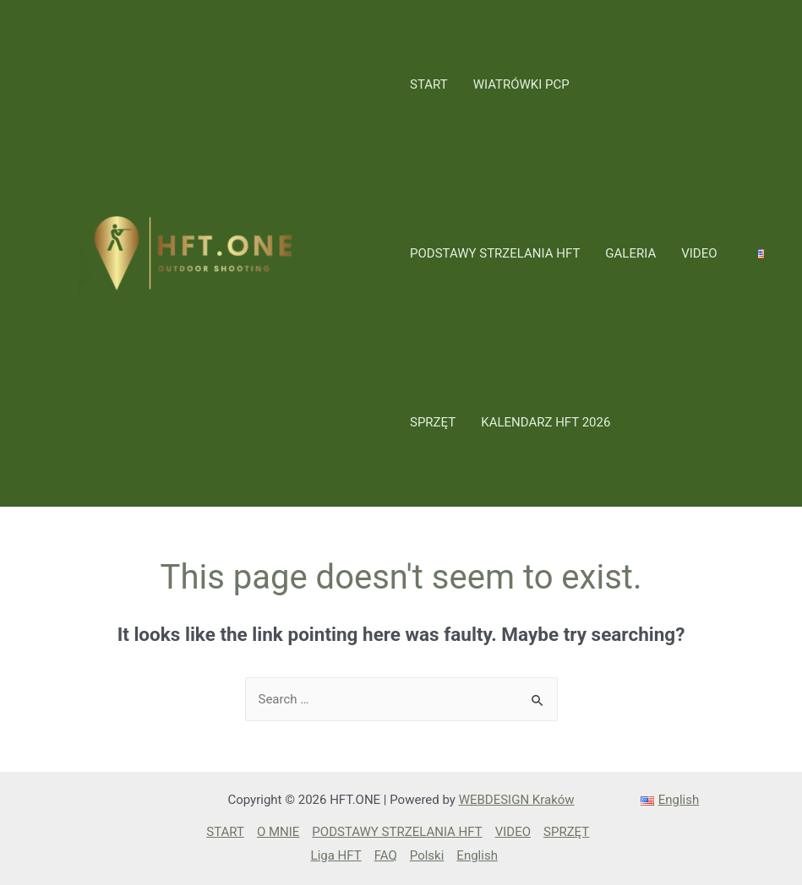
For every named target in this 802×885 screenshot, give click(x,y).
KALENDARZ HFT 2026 (545, 422)
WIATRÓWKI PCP (521, 84)
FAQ (385, 855)
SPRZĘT (433, 422)
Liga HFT (336, 855)
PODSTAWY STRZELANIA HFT (495, 253)
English (477, 855)
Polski (427, 855)
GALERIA (630, 253)
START (429, 84)
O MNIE (278, 831)
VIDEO (699, 253)
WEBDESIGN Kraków (517, 799)
